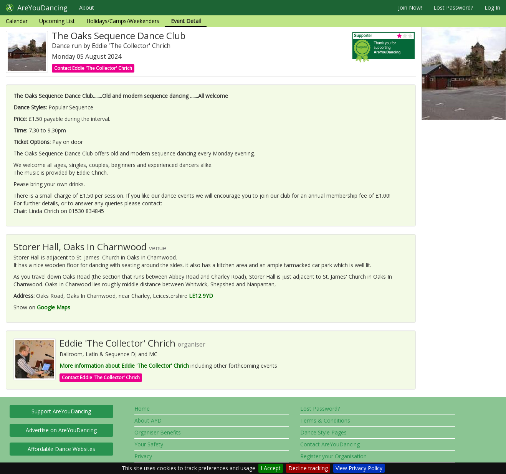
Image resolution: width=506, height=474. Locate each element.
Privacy (143, 456)
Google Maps (53, 307)
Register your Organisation (333, 456)
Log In (492, 7)
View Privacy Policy (359, 468)
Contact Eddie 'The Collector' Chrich (93, 68)
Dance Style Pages (323, 432)
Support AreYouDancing (61, 411)
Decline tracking (308, 468)
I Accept (271, 468)
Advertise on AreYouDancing (61, 430)
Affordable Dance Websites (61, 449)
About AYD (148, 420)
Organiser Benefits (157, 432)
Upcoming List (57, 21)
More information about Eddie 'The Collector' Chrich (124, 365)
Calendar (17, 21)
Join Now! (410, 7)
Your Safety (148, 444)
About (86, 7)
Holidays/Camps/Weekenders (122, 21)
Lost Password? (453, 7)
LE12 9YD (201, 295)
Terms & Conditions (325, 420)
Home (142, 408)
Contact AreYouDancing (330, 444)
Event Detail (186, 21)
